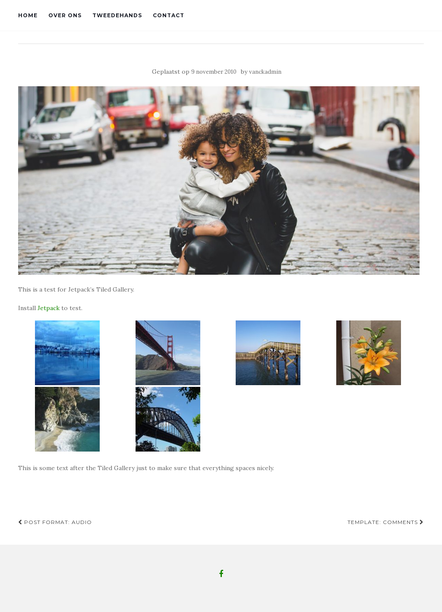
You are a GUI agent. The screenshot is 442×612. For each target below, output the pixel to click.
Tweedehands (117, 15)
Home (28, 15)
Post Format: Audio (55, 522)
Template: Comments (385, 522)
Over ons (65, 15)
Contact (168, 15)
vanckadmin (265, 71)
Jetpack (49, 308)
